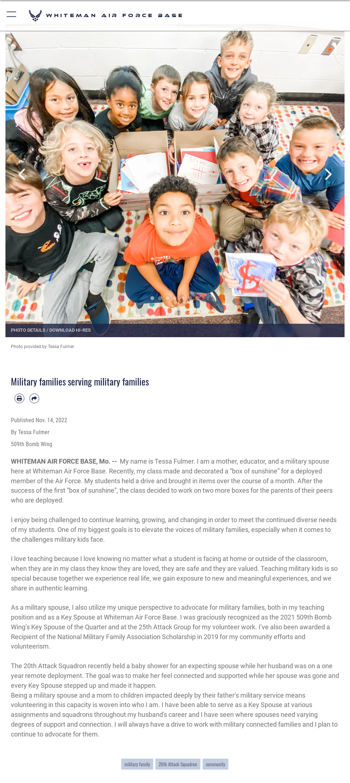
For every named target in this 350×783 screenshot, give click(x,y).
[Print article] (19, 398)
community (215, 764)
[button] (12, 15)
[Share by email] (34, 398)
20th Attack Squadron (178, 764)
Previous (22, 174)
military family (137, 764)
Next (328, 174)
